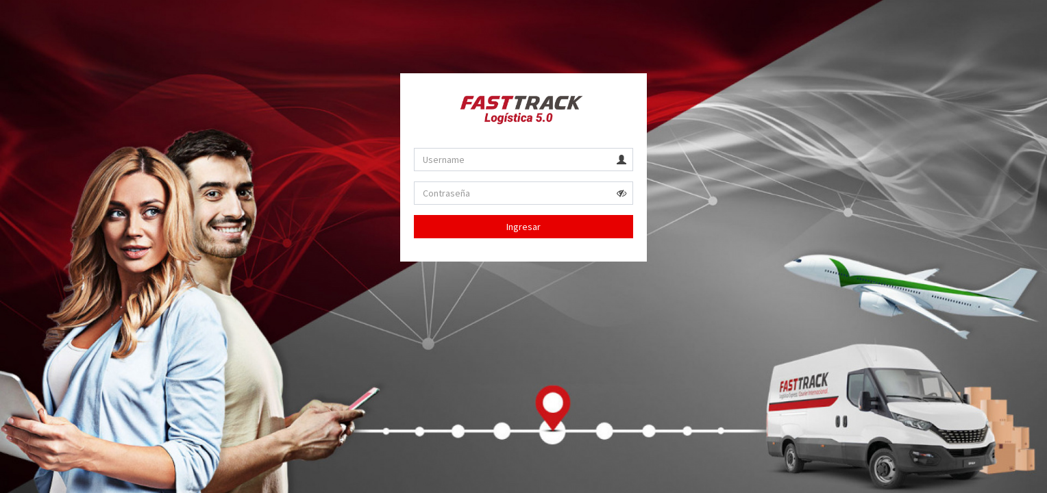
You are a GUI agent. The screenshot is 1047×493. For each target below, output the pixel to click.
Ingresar (523, 226)
